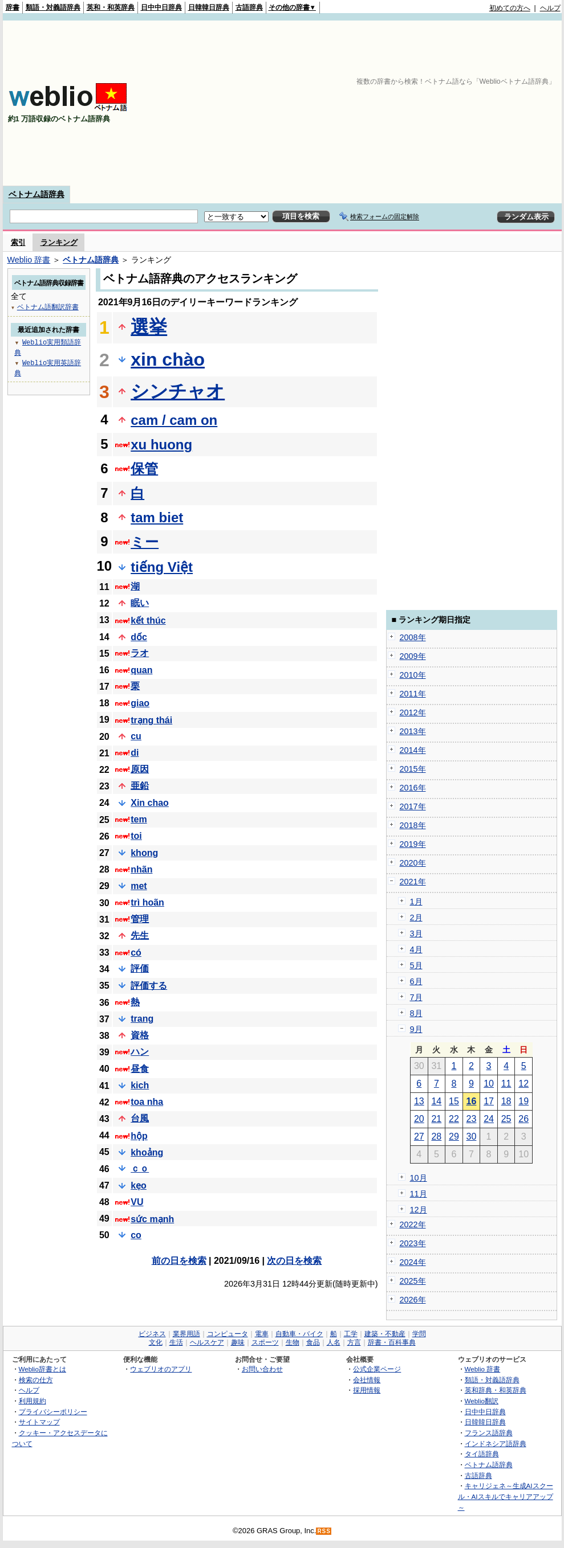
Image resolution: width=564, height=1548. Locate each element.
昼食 (140, 1069)
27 (419, 1136)
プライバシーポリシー (53, 1411)
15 (454, 1101)
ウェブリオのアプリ (161, 1369)
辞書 (12, 7)
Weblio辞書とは (42, 1369)
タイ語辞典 (482, 1453)
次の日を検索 (294, 1261)
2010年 (413, 674)
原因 (140, 769)
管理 (140, 919)
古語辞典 (249, 7)
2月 (416, 917)
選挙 (149, 327)
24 (489, 1119)
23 (471, 1119)
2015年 (413, 768)
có (136, 952)
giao (140, 703)
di (135, 752)
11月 (418, 1193)
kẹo (139, 1185)
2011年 (413, 693)
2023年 (413, 1243)
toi (136, 836)
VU (137, 1202)
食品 (313, 1342)
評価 (140, 968)
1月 (416, 901)
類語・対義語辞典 (53, 7)
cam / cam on (174, 420)
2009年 (413, 656)
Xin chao (150, 803)
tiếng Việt (162, 567)
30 (471, 1136)
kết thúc (148, 620)
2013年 (413, 731)
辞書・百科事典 (392, 1342)
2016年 (413, 787)
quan (141, 670)
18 (506, 1101)
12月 (418, 1209)
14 (436, 1101)
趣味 (238, 1342)
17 (489, 1101)
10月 (418, 1177)
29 (454, 1136)
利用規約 (32, 1400)
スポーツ (265, 1342)
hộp (139, 1136)
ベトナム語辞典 (36, 194)
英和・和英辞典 (111, 7)
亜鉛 (140, 786)
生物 (292, 1342)
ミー (145, 542)
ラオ (140, 653)
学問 (419, 1333)
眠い (140, 603)
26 (523, 1119)
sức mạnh (152, 1219)
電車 (262, 1333)
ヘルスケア (207, 1342)
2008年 (413, 637)
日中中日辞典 (161, 7)
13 (419, 1101)
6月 (416, 981)
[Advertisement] (399, 103)
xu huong (161, 444)
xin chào (168, 359)
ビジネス (152, 1333)
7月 (416, 997)
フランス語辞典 (489, 1432)
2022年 (413, 1224)
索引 (18, 242)
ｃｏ (140, 1168)
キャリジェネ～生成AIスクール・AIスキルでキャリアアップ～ (505, 1496)
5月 (416, 965)
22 (454, 1119)
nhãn (141, 869)
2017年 (413, 806)
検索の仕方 (36, 1379)
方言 (354, 1342)
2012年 (413, 712)
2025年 (413, 1280)
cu (136, 736)
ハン (140, 1051)
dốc (139, 637)
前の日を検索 (179, 1261)
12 (523, 1083)
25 (506, 1119)
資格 (140, 1035)
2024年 (413, 1262)
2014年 (413, 750)
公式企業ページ (377, 1369)
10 (489, 1083)
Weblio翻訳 (481, 1400)
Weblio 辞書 (29, 259)
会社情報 (366, 1379)
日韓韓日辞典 (208, 7)
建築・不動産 (384, 1333)
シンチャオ (178, 391)
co (136, 1235)
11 (506, 1083)
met (139, 886)
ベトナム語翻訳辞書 (48, 307)
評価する (149, 985)
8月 (416, 1013)
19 (523, 1101)
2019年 (413, 844)
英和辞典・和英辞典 (495, 1390)
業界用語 (186, 1333)
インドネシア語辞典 (495, 1443)
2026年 (413, 1299)
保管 (144, 468)
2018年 (413, 825)
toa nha (147, 1102)
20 (419, 1119)
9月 (416, 1029)
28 (436, 1136)
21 (436, 1119)
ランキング (59, 242)
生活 (176, 1342)
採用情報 (366, 1390)
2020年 (413, 862)
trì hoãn (147, 902)
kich (140, 1085)
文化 (156, 1342)
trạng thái (151, 720)
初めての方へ (509, 8)
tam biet (157, 517)
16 (471, 1101)
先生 (140, 935)
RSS (324, 1531)
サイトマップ (39, 1422)
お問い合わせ (262, 1369)
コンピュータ (227, 1333)
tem (139, 819)
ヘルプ (550, 8)
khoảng (147, 1152)
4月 (416, 949)
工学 (351, 1333)
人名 (333, 1342)
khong (144, 853)
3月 (416, 933)
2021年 (413, 881)
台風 (140, 1118)
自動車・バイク (299, 1333)
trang (142, 1018)
